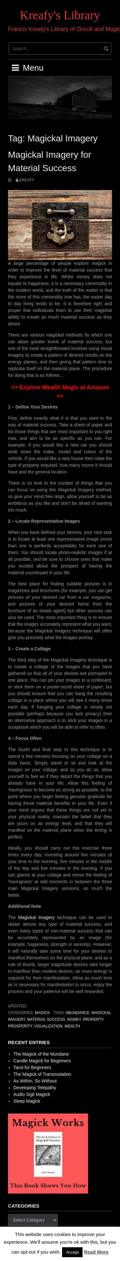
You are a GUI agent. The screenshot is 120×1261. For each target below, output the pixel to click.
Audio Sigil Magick (31, 1094)
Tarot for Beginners (32, 1067)
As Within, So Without (35, 1080)
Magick (42, 1013)
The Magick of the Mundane (41, 1054)
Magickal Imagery (36, 917)
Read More (96, 1252)
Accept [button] (72, 1252)
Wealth (72, 1026)
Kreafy (27, 180)
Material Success (46, 1019)
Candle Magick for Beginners (42, 1060)
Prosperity (20, 1026)
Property (93, 1019)
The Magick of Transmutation (42, 1074)
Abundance (78, 1013)
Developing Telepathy (34, 1087)
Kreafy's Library (60, 15)
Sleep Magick (26, 1101)
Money (74, 1019)
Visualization (48, 1026)
